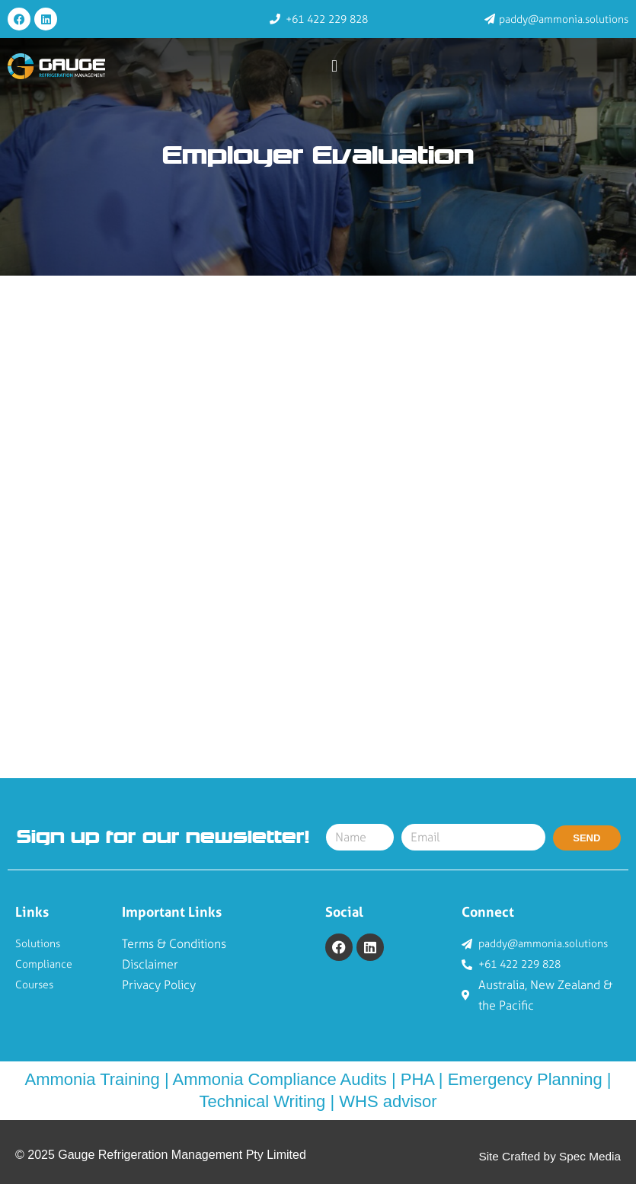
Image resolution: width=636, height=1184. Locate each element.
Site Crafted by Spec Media (546, 1156)
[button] (335, 66)
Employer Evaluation (318, 156)
